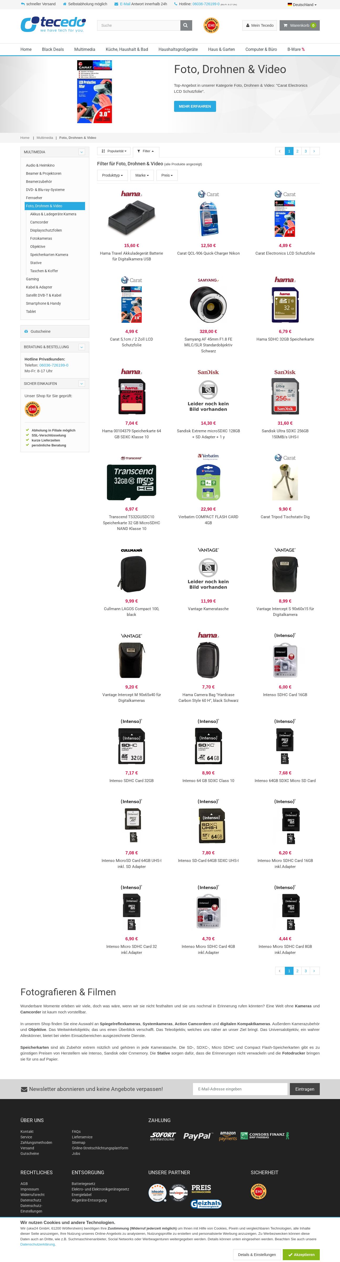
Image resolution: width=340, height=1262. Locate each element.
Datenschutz (30, 1200)
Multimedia (84, 49)
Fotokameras (41, 238)
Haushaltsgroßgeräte (178, 49)
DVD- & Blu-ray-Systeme (45, 190)
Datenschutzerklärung (37, 1244)
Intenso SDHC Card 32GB (131, 780)
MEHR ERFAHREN (195, 106)
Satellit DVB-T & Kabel (43, 295)
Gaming (32, 279)
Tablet (31, 311)
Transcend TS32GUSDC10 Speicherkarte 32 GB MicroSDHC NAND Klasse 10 (131, 523)
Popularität (114, 151)
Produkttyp (112, 175)
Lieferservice (82, 1137)
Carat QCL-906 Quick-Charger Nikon (208, 253)
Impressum (29, 1189)
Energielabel (81, 1195)
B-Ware (296, 49)
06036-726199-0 (205, 4)
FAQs (76, 1131)
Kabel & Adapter (39, 287)
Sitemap (78, 1142)
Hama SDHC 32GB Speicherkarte (285, 339)
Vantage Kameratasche (208, 609)
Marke (142, 175)
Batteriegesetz (83, 1184)
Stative (35, 263)
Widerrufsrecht (32, 1195)
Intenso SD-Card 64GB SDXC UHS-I (208, 860)
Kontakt (27, 1131)
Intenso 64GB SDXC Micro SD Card (285, 780)
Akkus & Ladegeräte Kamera (53, 214)
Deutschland (302, 5)
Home (26, 49)
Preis (167, 175)
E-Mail (125, 4)
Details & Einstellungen (257, 1255)
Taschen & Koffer (44, 271)
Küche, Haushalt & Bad (127, 49)
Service (26, 1137)
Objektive (37, 246)
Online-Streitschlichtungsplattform (100, 1148)
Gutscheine (37, 331)
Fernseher (34, 198)
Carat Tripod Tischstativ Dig (285, 517)
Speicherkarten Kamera (49, 255)
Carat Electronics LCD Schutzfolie (285, 253)
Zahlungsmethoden (36, 1142)
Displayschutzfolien (46, 230)
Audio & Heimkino (40, 165)
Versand (27, 1148)
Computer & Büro (261, 49)
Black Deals (53, 49)
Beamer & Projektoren (43, 173)
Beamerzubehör (39, 181)
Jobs (76, 1153)
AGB (24, 1184)
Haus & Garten (221, 49)
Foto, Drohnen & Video (44, 206)
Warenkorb (299, 25)
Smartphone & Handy (43, 303)
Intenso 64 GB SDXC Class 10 (208, 780)
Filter (146, 151)
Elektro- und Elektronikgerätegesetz (100, 1189)
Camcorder (39, 222)
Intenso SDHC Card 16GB (285, 694)
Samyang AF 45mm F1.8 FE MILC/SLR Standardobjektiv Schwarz (208, 345)
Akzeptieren (301, 1254)
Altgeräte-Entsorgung (89, 1200)
